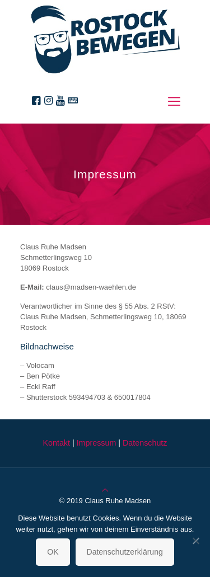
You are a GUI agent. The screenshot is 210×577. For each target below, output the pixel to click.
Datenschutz (145, 442)
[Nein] (196, 540)
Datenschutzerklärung (125, 551)
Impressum (96, 442)
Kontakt (56, 442)
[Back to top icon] (105, 490)
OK (52, 551)
